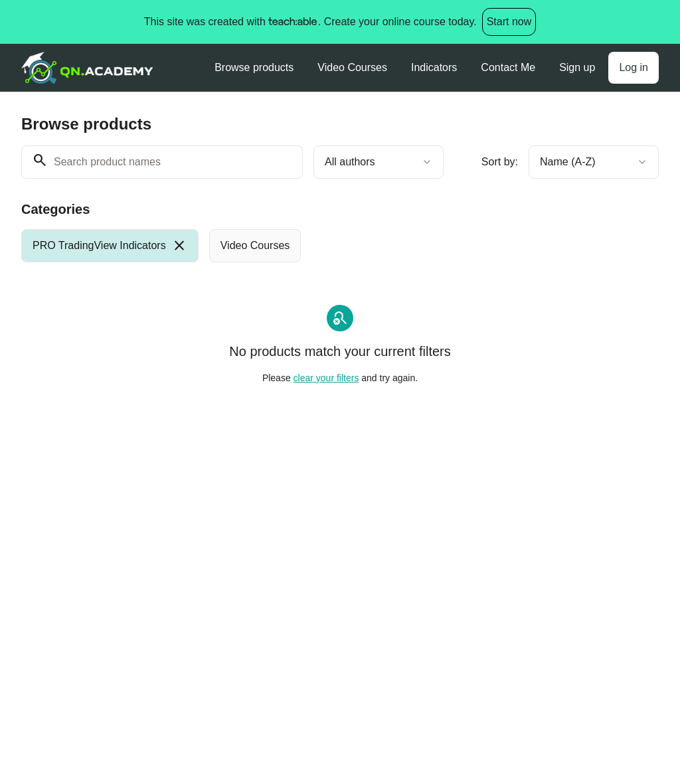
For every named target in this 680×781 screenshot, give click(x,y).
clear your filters (326, 378)
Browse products (254, 67)
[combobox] (378, 162)
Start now (509, 21)
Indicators (434, 67)
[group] (340, 245)
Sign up (577, 67)
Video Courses (352, 67)
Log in (633, 67)
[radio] (110, 245)
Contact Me (508, 67)
